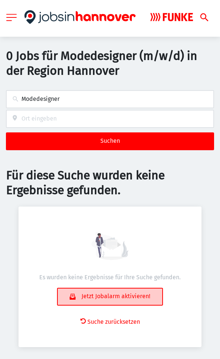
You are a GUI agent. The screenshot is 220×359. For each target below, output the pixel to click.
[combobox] (110, 99)
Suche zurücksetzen (110, 321)
